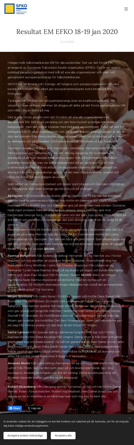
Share (14, 408)
